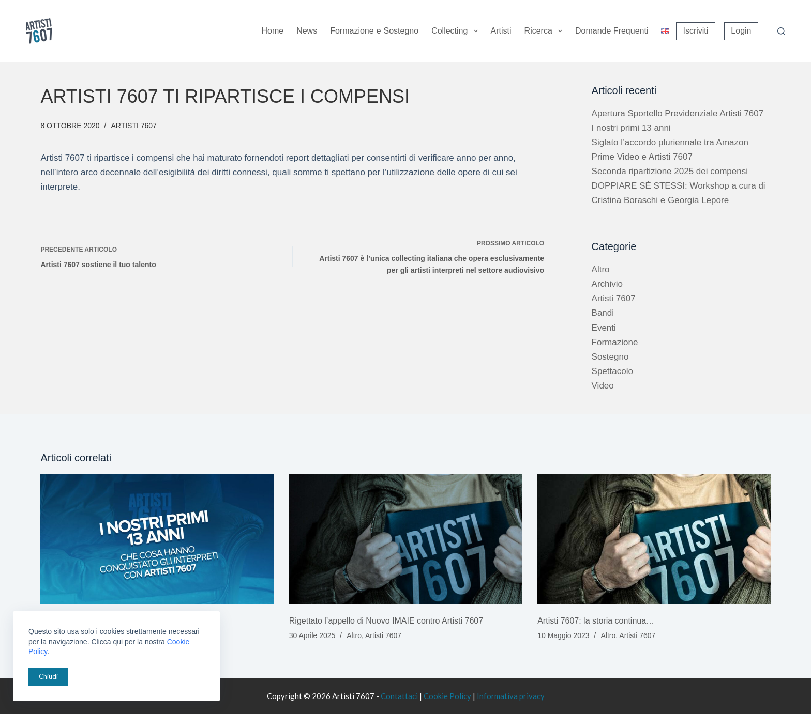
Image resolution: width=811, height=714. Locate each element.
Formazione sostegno (374, 31)
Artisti (501, 30)
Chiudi (48, 676)
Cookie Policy (447, 696)
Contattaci (399, 696)
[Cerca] (781, 31)
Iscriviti (695, 30)
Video (603, 386)
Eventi (604, 328)
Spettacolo (612, 371)
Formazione (615, 342)
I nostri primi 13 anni (631, 128)
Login (741, 30)
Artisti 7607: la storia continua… (595, 620)
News (306, 30)
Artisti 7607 (133, 125)
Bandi (603, 313)
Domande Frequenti (611, 30)
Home (272, 30)
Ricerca (545, 31)
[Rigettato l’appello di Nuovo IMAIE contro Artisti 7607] (405, 539)
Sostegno (610, 357)
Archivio (607, 284)
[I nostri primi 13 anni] (156, 539)
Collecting (456, 31)
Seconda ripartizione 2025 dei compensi (670, 171)
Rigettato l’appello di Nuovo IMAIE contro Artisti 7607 (386, 620)
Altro (601, 269)
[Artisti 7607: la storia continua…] (653, 539)
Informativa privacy (511, 696)
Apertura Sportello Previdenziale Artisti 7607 (678, 113)
